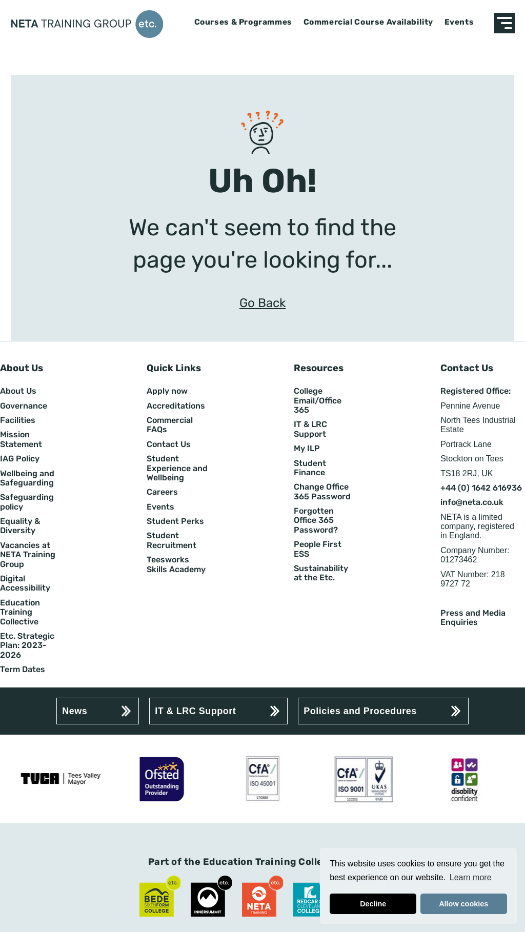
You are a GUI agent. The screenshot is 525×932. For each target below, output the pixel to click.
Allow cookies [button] (463, 904)
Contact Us (169, 444)
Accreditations (176, 406)
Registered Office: (475, 391)
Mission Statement (21, 439)
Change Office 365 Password (322, 491)
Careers (162, 492)
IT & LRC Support (310, 429)
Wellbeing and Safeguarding (27, 478)
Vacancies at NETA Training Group (27, 555)
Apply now (167, 391)
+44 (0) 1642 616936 (481, 488)
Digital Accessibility (25, 583)
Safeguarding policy (27, 502)
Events (459, 22)
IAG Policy (19, 458)
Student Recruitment (171, 540)
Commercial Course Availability (368, 22)
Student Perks (175, 521)
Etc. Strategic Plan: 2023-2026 (27, 646)
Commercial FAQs (170, 425)
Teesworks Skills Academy (176, 564)
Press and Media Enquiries (473, 618)
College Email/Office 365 (317, 401)
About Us (18, 391)
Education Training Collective (20, 612)
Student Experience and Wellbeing (177, 468)
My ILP (307, 448)
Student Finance (310, 468)
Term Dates (22, 669)
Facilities (17, 420)
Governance (23, 406)
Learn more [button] (471, 877)
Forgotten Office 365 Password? (316, 520)
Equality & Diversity (20, 526)
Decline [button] (373, 904)
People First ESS (317, 549)
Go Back (262, 303)
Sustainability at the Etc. (321, 573)
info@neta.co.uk (471, 502)
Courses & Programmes (243, 22)
